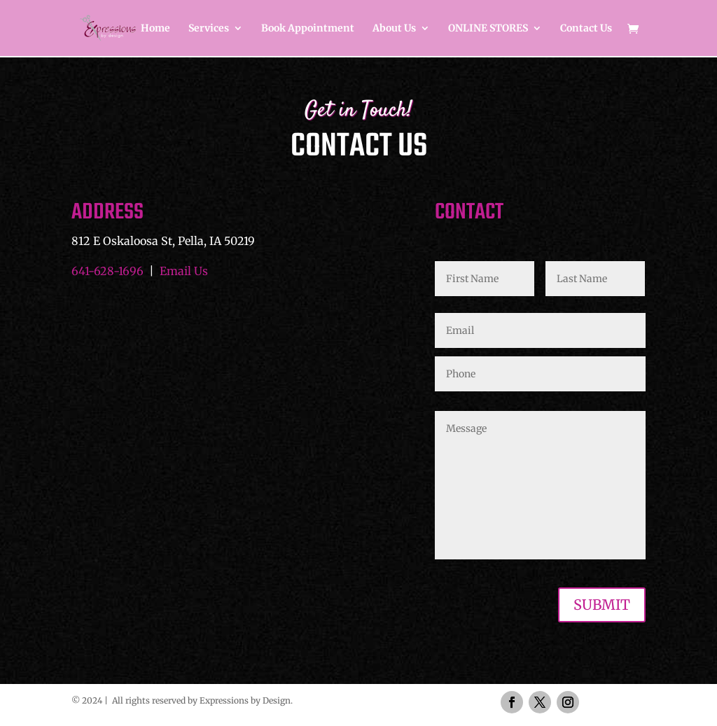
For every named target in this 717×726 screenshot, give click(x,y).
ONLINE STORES (488, 28)
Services (208, 28)
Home (155, 28)
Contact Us (586, 28)
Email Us (184, 271)
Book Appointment (307, 28)
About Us (394, 28)
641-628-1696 (107, 271)
